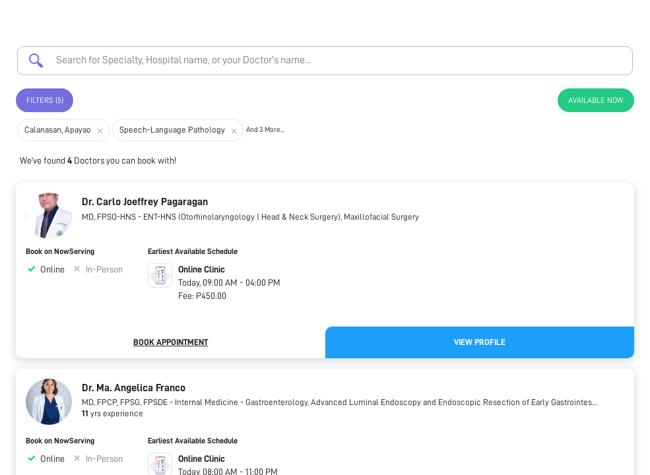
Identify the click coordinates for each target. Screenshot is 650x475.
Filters (44, 100)
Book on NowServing (60, 251)
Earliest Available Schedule (193, 251)
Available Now (596, 100)
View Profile (479, 342)
